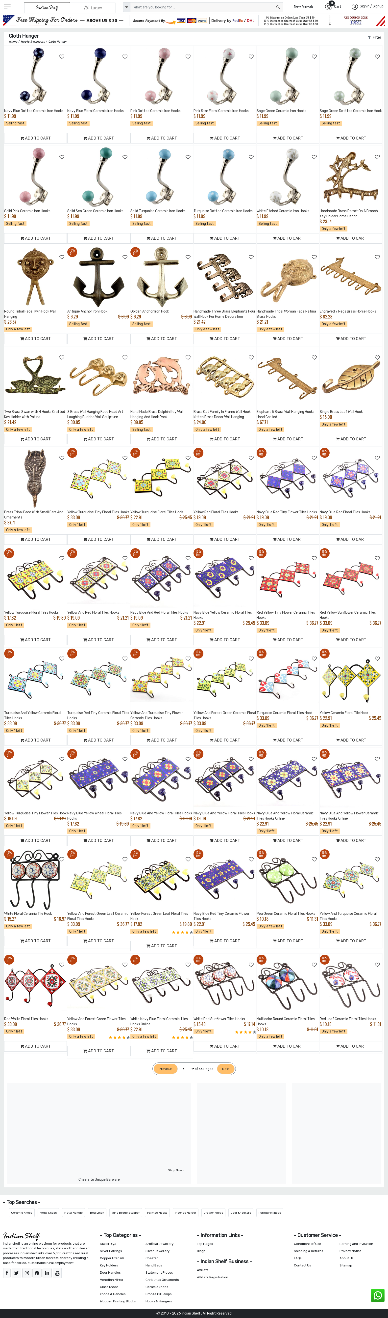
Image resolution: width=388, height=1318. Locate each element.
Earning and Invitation (356, 1244)
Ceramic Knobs (21, 1212)
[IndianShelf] (47, 7)
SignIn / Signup (372, 6)
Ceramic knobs (157, 1287)
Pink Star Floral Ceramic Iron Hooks (221, 111)
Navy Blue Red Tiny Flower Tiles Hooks (287, 512)
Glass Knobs (109, 1287)
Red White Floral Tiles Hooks (26, 1019)
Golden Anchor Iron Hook (149, 311)
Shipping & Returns (308, 1251)
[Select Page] (186, 1069)
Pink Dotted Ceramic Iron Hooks (155, 111)
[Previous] (166, 1069)
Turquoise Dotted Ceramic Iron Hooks (223, 211)
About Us (347, 1258)
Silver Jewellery (158, 1251)
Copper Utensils (112, 1258)
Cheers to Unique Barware (99, 1179)
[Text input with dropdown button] (206, 7)
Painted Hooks (157, 1212)
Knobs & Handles (113, 1294)
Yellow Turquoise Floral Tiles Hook (156, 512)
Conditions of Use (307, 1244)
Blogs (201, 1251)
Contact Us (302, 1265)
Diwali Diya (108, 1244)
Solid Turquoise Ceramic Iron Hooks (158, 211)
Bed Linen (97, 1212)
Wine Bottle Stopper (126, 1212)
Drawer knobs (213, 1212)
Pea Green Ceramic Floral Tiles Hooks (286, 914)
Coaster (152, 1258)
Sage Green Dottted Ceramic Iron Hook (351, 111)
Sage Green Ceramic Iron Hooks (281, 111)
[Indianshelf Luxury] (93, 7)
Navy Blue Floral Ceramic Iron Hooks (95, 111)
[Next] (226, 1069)
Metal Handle (73, 1212)
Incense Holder (185, 1212)
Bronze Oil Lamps (159, 1294)
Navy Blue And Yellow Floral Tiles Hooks (161, 813)
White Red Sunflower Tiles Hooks (219, 1019)
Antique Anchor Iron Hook (87, 311)
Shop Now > (176, 1170)
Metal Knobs (48, 1212)
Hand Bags (154, 1265)
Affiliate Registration (212, 1277)
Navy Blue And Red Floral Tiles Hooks (159, 612)
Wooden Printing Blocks (118, 1301)
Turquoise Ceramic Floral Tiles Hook (285, 713)
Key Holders (109, 1265)
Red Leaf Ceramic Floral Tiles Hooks (348, 1019)
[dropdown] (126, 7)
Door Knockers (241, 1212)
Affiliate (203, 1270)
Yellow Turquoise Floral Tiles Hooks (31, 612)
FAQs (298, 1258)
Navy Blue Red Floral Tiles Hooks (345, 512)
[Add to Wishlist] (62, 57)
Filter (374, 37)
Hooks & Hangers (159, 1301)
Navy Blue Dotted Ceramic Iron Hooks (34, 111)
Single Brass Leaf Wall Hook (341, 412)
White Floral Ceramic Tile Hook (28, 914)
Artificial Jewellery (159, 1244)
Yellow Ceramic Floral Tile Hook (344, 713)
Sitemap (346, 1265)
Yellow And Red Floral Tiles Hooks (93, 612)
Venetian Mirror (111, 1280)
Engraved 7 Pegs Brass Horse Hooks (348, 311)
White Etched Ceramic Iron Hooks (283, 211)
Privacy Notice (351, 1251)
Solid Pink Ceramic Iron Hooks (27, 211)
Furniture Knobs (270, 1212)
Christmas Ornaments (162, 1280)
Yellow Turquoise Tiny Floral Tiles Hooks (98, 512)
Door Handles (110, 1272)
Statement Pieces (159, 1272)
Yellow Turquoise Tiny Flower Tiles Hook (35, 813)
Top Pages (205, 1244)
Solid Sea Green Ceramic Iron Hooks (95, 211)
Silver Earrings (111, 1251)
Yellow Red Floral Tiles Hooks (216, 512)
